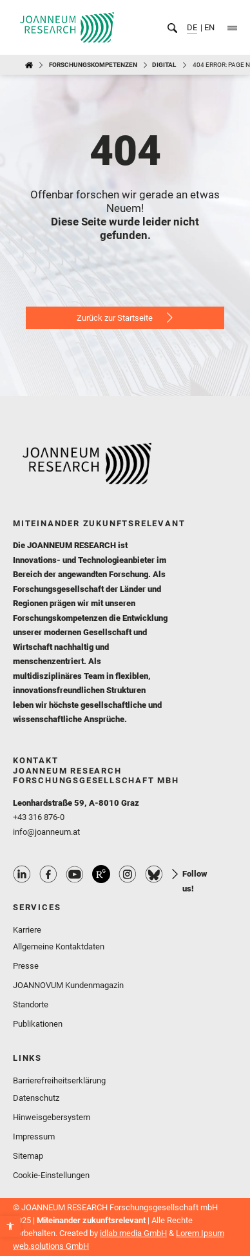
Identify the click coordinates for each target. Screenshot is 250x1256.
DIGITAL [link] (164, 64)
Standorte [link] (30, 1004)
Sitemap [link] (28, 1156)
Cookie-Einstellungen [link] (51, 1175)
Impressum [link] (34, 1136)
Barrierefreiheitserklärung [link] (59, 1080)
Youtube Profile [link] (75, 874)
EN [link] (208, 27)
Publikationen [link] (38, 1024)
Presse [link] (26, 966)
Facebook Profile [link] (48, 874)
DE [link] (192, 27)
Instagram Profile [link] (128, 874)
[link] (10, 1226)
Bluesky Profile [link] (154, 874)
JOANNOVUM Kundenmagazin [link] (68, 985)
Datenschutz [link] (36, 1098)
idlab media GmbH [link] (133, 1233)
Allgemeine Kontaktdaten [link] (58, 946)
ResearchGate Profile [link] (101, 874)
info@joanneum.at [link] (46, 832)
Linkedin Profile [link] (22, 874)
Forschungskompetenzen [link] (93, 64)
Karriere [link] (27, 930)
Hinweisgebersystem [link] (51, 1117)
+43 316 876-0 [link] (38, 817)
